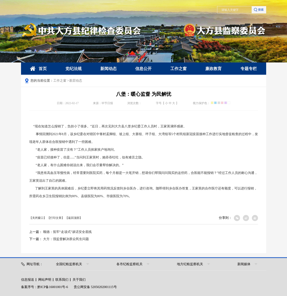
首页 (38, 68)
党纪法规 (73, 68)
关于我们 (79, 279)
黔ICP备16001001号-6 (52, 287)
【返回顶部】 (73, 217)
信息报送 (27, 279)
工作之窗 (178, 68)
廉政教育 (213, 68)
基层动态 (75, 80)
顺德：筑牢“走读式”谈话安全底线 (67, 232)
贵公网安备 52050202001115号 (95, 287)
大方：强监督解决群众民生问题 (66, 239)
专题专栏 (248, 68)
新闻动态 (108, 68)
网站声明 (44, 279)
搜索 (259, 10)
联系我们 (61, 279)
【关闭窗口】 (37, 217)
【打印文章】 (55, 217)
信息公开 (143, 68)
